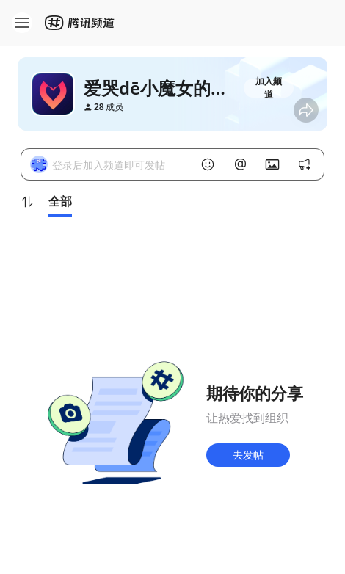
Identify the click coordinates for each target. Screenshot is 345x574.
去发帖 (248, 455)
